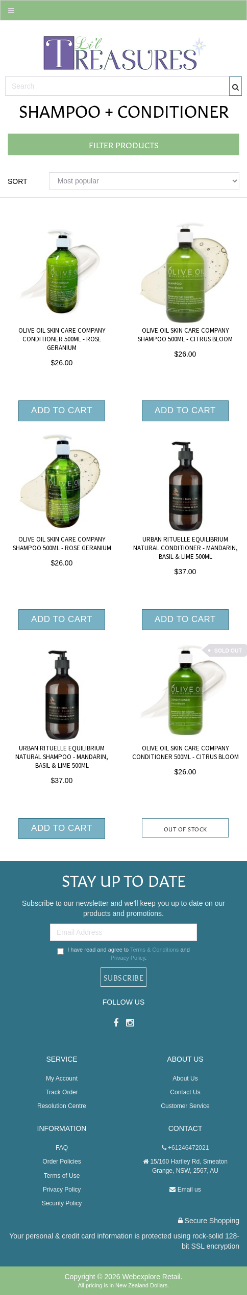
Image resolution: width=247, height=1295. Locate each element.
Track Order (61, 1092)
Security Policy (62, 1203)
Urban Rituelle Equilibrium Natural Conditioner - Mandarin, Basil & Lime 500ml (185, 548)
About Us (184, 1078)
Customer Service (185, 1106)
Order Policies (61, 1161)
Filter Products (124, 144)
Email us (185, 1189)
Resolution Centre (61, 1106)
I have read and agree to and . (123, 954)
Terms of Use (62, 1175)
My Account (62, 1078)
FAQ (62, 1147)
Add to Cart (61, 410)
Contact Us (185, 1092)
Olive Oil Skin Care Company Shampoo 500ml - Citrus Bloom (185, 335)
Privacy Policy (128, 958)
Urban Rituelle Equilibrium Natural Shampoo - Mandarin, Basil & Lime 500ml (61, 757)
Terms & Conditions (154, 950)
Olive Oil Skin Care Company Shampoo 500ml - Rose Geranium (62, 544)
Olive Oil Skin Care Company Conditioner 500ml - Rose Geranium (62, 339)
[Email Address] (123, 932)
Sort (18, 181)
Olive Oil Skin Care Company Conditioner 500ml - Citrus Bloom (185, 753)
